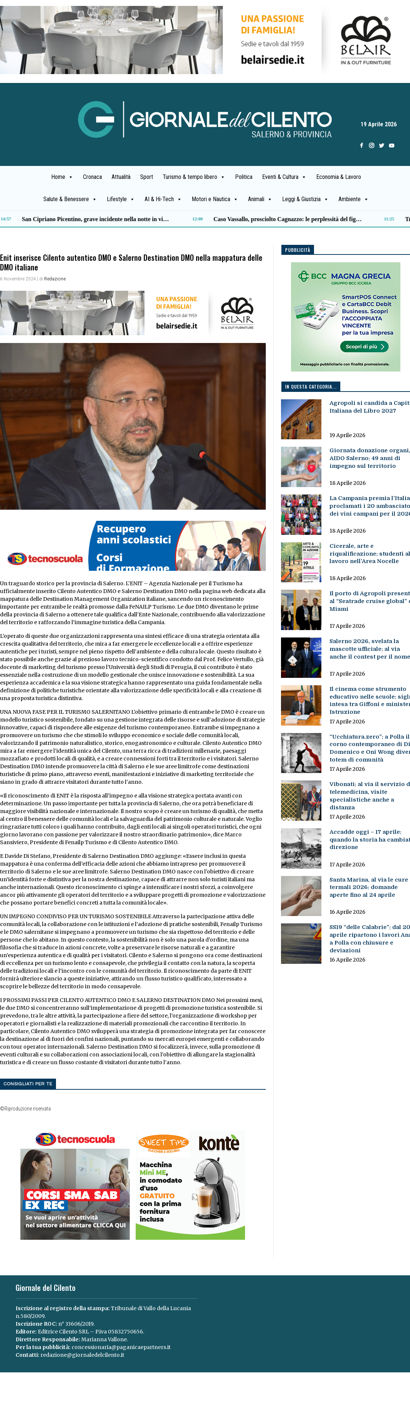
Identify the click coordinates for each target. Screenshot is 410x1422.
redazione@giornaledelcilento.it (82, 1355)
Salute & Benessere (70, 199)
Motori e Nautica (215, 199)
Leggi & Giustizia (305, 199)
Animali (260, 199)
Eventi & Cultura (284, 177)
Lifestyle (121, 199)
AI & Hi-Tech (163, 199)
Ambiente (353, 199)
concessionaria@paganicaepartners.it (121, 1347)
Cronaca (92, 176)
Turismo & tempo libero (194, 177)
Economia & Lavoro (338, 176)
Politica (243, 176)
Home (62, 177)
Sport (146, 176)
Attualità (121, 176)
